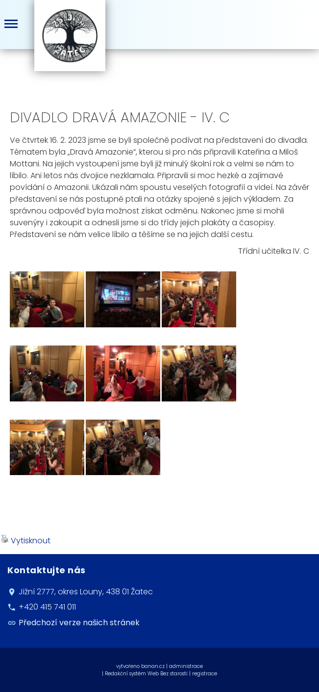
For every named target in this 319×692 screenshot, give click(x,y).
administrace (186, 666)
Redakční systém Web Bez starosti (146, 673)
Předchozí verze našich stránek (79, 622)
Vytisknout (25, 540)
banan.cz (153, 666)
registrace (204, 673)
